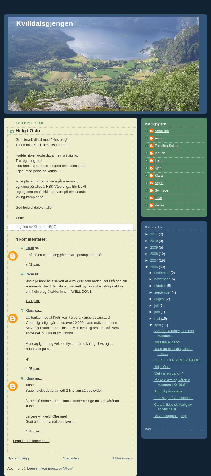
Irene (30, 274)
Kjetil (30, 248)
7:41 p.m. (33, 265)
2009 (154, 247)
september (163, 292)
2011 (154, 234)
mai (157, 319)
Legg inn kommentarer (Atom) (50, 468)
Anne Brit (162, 131)
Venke (159, 205)
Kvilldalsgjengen (44, 23)
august (160, 299)
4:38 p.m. (33, 431)
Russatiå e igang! (167, 342)
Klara (30, 311)
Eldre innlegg (123, 458)
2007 (154, 260)
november (162, 279)
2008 (154, 254)
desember (162, 273)
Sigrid (159, 183)
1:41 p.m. (33, 301)
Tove (158, 198)
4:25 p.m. (33, 369)
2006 (154, 267)
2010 (154, 241)
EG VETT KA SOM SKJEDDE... (178, 360)
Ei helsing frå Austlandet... (174, 398)
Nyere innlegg (18, 458)
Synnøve (161, 190)
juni (157, 312)
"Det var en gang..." (169, 373)
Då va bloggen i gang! (170, 416)
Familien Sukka (166, 146)
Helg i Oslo (162, 367)
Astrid (159, 138)
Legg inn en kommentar (31, 441)
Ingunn (160, 153)
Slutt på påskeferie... (169, 391)
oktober (160, 286)
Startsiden (71, 458)
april (158, 325)
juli (157, 306)
